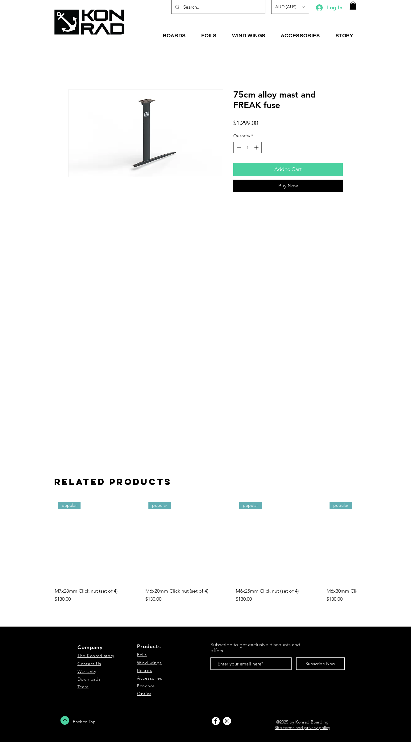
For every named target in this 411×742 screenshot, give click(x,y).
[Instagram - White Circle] (227, 721)
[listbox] (290, 7)
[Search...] (217, 7)
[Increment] (257, 147)
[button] (290, 7)
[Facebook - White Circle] (216, 721)
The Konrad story (95, 655)
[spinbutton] (247, 147)
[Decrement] (238, 147)
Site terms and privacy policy (302, 727)
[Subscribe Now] (320, 663)
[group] (205, 553)
